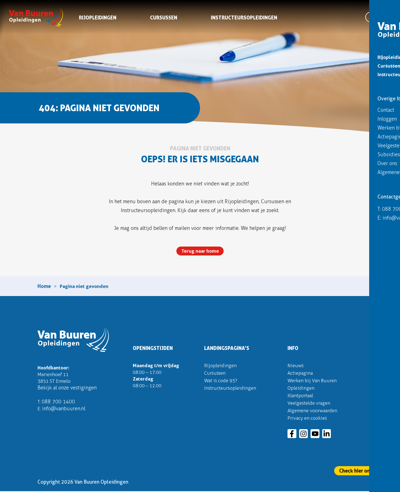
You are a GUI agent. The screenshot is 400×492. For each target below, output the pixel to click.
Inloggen (382, 7)
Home (44, 286)
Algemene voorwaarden (314, 411)
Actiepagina (301, 374)
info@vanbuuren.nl (64, 410)
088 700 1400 (58, 403)
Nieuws (296, 366)
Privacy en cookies (308, 419)
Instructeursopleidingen (244, 19)
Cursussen (164, 19)
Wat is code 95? (222, 381)
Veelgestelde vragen (310, 404)
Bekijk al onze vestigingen (67, 389)
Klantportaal (301, 396)
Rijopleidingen (98, 19)
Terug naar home (200, 251)
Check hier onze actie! (364, 471)
